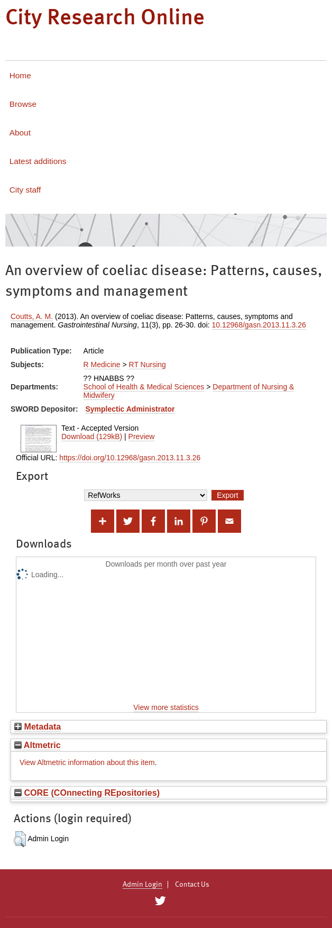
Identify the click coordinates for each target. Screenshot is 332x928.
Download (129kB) (91, 436)
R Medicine (102, 364)
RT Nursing (147, 364)
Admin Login (142, 884)
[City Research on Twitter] (160, 901)
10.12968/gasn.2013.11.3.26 (259, 325)
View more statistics (165, 707)
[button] (20, 839)
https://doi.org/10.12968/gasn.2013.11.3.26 (129, 457)
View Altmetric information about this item (87, 762)
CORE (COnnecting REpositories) (87, 792)
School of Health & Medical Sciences (144, 387)
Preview (141, 436)
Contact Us (192, 884)
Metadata (37, 726)
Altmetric (37, 745)
